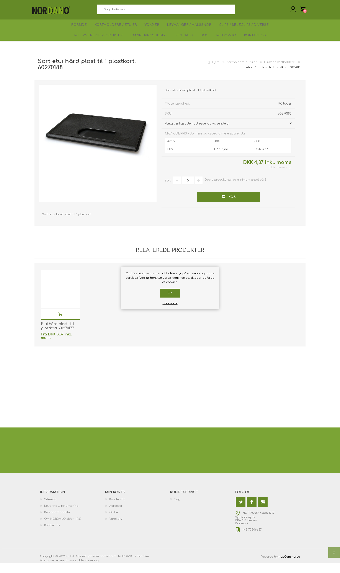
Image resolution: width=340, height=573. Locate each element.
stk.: (168, 190)
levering (284, 177)
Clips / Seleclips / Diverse (246, 29)
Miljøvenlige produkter (93, 43)
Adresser (116, 515)
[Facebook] (252, 512)
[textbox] (166, 11)
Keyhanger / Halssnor (191, 29)
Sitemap (50, 509)
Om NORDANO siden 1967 (62, 528)
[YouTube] (263, 512)
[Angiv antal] (188, 190)
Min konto (227, 43)
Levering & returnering (61, 515)
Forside (78, 29)
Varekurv (301, 10)
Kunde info (117, 509)
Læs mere (170, 303)
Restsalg (181, 43)
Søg (240, 11)
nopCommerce (289, 566)
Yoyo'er (153, 29)
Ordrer (114, 522)
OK (170, 293)
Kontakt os (258, 43)
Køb (60, 324)
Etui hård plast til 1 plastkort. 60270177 (57, 336)
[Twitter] (240, 512)
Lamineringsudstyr (144, 43)
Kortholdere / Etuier (115, 29)
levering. (93, 570)
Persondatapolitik (57, 522)
